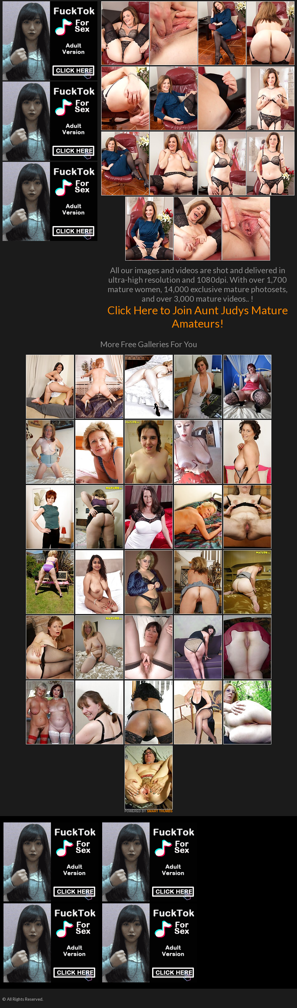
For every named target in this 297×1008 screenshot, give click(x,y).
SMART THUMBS (159, 811)
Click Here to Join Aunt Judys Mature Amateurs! (197, 316)
